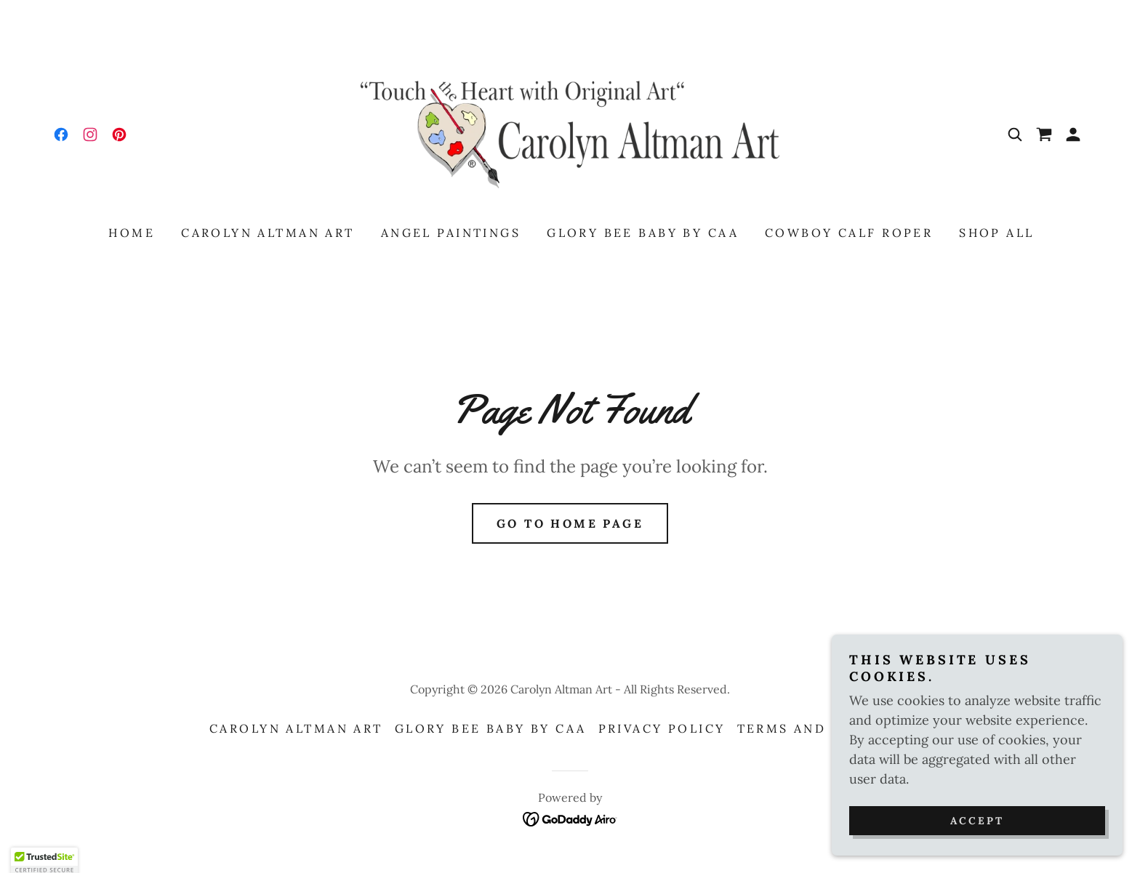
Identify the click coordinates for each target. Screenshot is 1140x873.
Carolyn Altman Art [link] (268, 232)
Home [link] (131, 232)
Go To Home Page (570, 523)
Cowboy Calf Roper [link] (849, 232)
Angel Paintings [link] (451, 232)
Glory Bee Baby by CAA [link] (643, 232)
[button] (1073, 134)
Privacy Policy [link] (662, 728)
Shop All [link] (996, 232)
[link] (61, 134)
